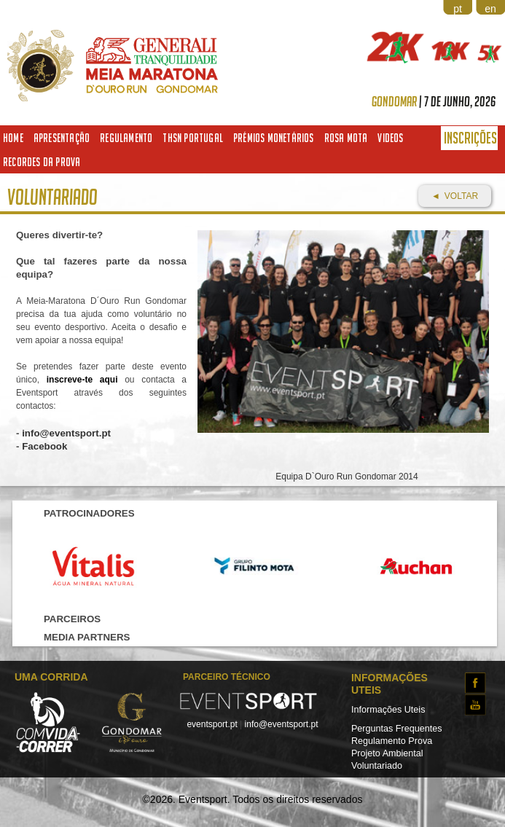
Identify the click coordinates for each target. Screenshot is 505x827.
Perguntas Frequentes (396, 729)
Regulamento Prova (391, 741)
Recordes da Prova (41, 161)
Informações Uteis (388, 710)
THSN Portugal (193, 137)
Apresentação (62, 137)
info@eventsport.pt (281, 724)
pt (457, 9)
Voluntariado (376, 766)
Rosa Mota (346, 137)
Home (13, 137)
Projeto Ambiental (387, 753)
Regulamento (126, 137)
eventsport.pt (212, 724)
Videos (390, 137)
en (490, 9)
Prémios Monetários (273, 137)
